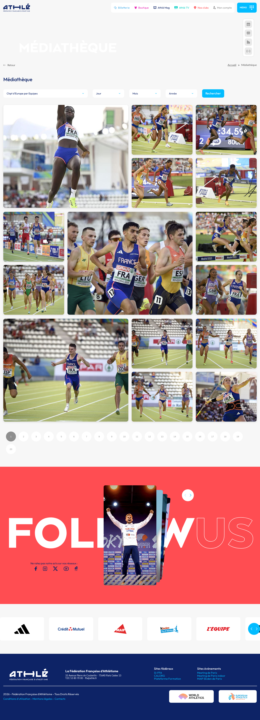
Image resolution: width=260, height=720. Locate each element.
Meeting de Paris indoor (211, 675)
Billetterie (122, 7)
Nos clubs (201, 7)
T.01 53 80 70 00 (74, 678)
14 (175, 436)
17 (212, 436)
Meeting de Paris (207, 672)
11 (137, 436)
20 (11, 449)
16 (200, 436)
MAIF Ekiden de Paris (209, 678)
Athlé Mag (161, 7)
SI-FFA (158, 672)
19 (238, 436)
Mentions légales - (43, 698)
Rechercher (213, 93)
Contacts (60, 698)
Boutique (141, 7)
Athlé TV (181, 7)
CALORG (159, 675)
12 (149, 436)
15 (187, 436)
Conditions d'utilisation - (17, 698)
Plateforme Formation (167, 678)
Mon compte (222, 7)
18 (225, 436)
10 (124, 436)
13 (162, 436)
